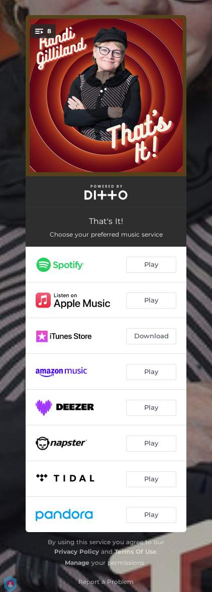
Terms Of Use (136, 551)
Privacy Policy (76, 551)
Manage (77, 562)
